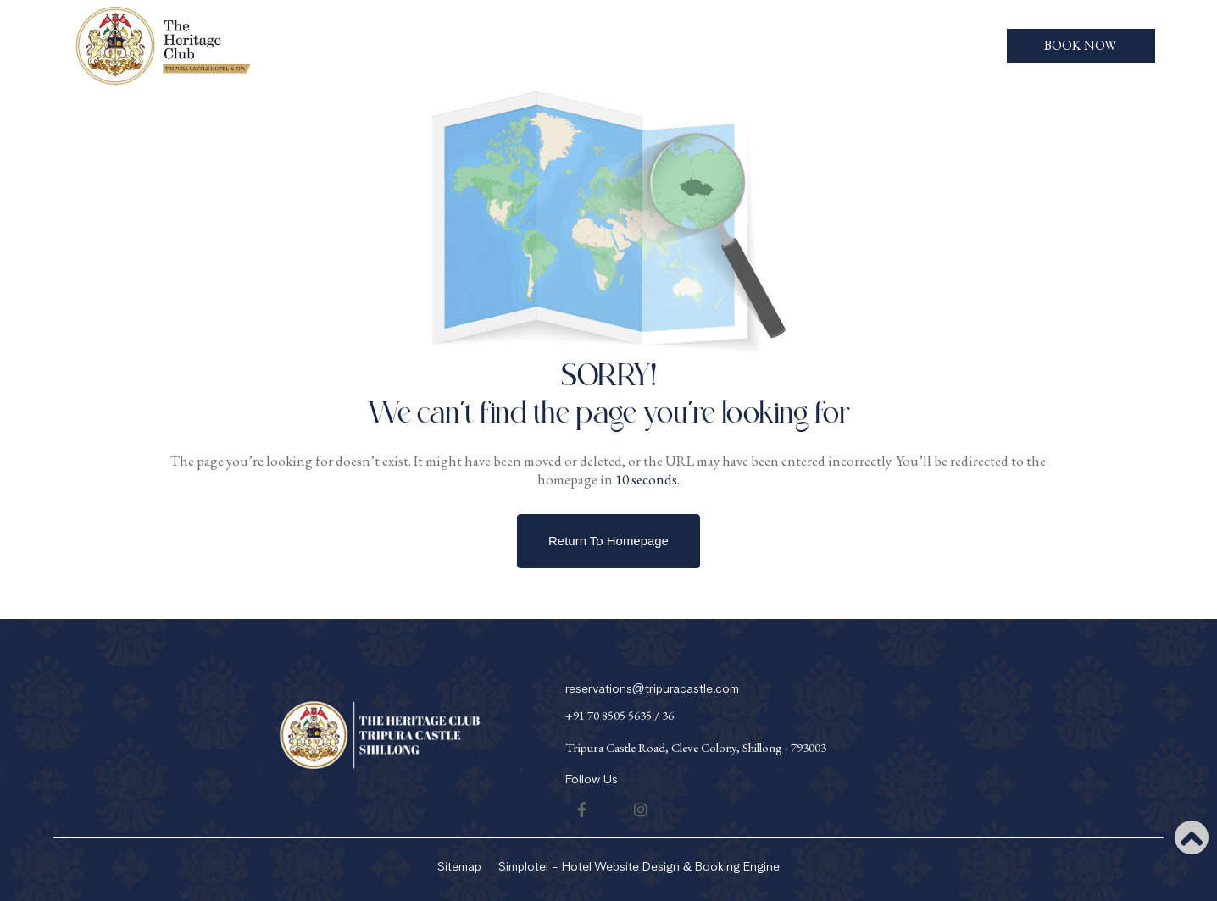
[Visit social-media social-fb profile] (582, 809)
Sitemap (459, 866)
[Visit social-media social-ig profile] (641, 809)
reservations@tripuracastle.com (652, 689)
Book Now (1080, 45)
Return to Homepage (608, 540)
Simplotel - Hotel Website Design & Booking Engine (639, 866)
